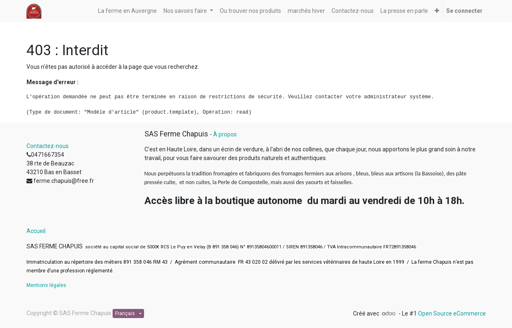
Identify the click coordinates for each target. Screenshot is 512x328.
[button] (436, 11)
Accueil (36, 231)
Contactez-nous (47, 146)
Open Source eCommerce (452, 313)
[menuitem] (127, 11)
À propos (225, 134)
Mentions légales (46, 285)
